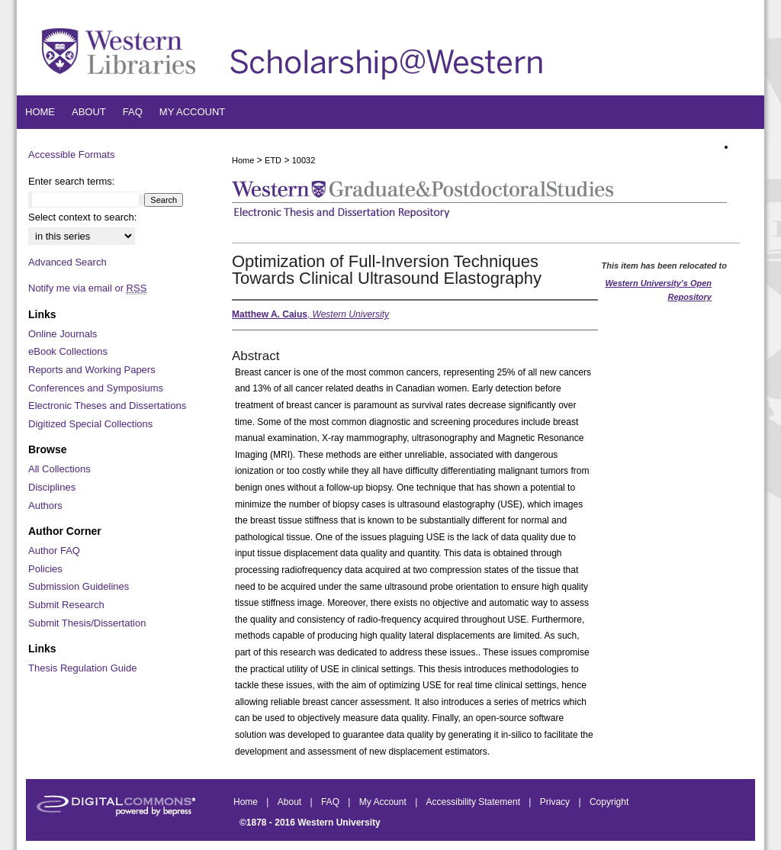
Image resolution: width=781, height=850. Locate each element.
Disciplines (52, 487)
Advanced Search (67, 262)
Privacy (556, 802)
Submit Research (66, 604)
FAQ (331, 802)
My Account (384, 802)
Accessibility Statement (474, 802)
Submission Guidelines (78, 586)
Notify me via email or (87, 288)
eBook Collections (68, 351)
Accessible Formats (71, 154)
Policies (45, 569)
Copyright (609, 802)
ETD (273, 160)
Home (243, 160)
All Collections (59, 469)
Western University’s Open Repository (658, 290)
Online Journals (62, 334)
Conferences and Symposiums (95, 388)
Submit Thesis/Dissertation (87, 623)
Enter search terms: (71, 181)
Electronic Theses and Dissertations (107, 405)
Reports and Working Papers (92, 369)
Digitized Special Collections (90, 424)
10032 (304, 160)
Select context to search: (82, 217)
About (291, 802)
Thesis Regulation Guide (82, 668)
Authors (45, 505)
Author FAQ (54, 550)
